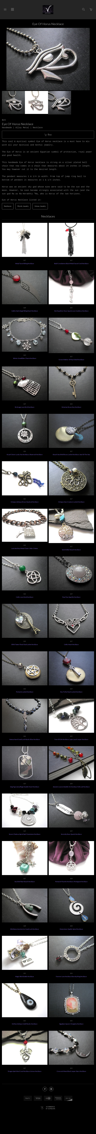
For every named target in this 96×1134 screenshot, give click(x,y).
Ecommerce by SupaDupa (50, 1107)
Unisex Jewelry (40, 206)
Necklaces (7, 206)
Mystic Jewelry (23, 206)
